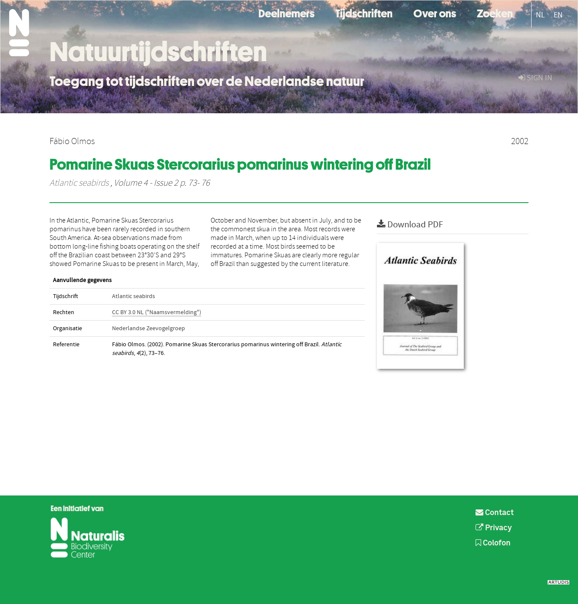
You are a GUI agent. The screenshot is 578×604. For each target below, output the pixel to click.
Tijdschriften (364, 12)
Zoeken (495, 12)
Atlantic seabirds (79, 183)
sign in (535, 77)
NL (540, 15)
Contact (495, 513)
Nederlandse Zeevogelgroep (148, 328)
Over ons (434, 12)
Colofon (493, 543)
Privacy (494, 528)
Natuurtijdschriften (158, 52)
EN (558, 15)
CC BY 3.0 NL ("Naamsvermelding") (156, 312)
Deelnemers (286, 12)
